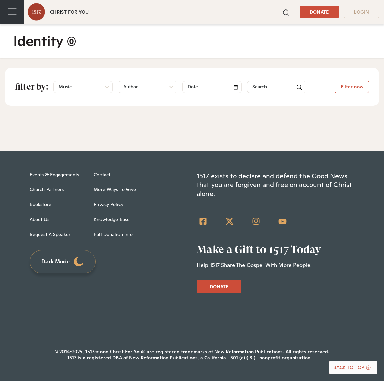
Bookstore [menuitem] (40, 204)
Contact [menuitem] (102, 175)
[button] (286, 12)
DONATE (319, 12)
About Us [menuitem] (39, 219)
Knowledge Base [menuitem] (112, 219)
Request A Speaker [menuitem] (50, 234)
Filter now (352, 87)
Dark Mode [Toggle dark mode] (62, 262)
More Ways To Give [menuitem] (115, 189)
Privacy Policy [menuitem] (108, 204)
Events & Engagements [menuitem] (54, 175)
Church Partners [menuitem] (47, 189)
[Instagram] (256, 221)
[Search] (212, 87)
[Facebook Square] (203, 221)
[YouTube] (282, 221)
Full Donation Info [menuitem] (113, 234)
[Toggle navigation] (12, 12)
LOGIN (361, 12)
